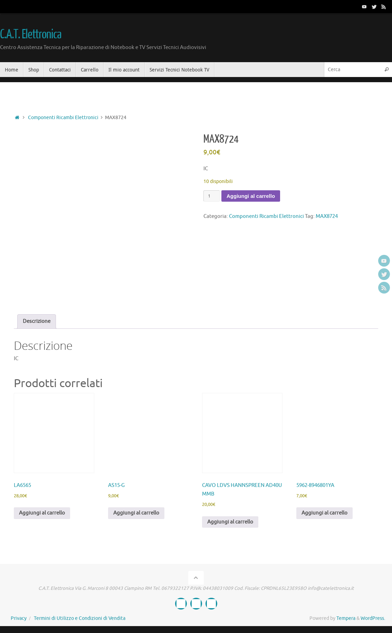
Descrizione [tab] (36, 321)
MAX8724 (327, 216)
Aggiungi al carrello (251, 196)
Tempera (345, 618)
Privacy (19, 618)
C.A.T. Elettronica (30, 34)
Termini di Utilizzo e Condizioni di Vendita (79, 618)
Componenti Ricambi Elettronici (63, 118)
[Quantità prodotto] (211, 196)
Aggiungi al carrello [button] (42, 513)
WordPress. (373, 618)
